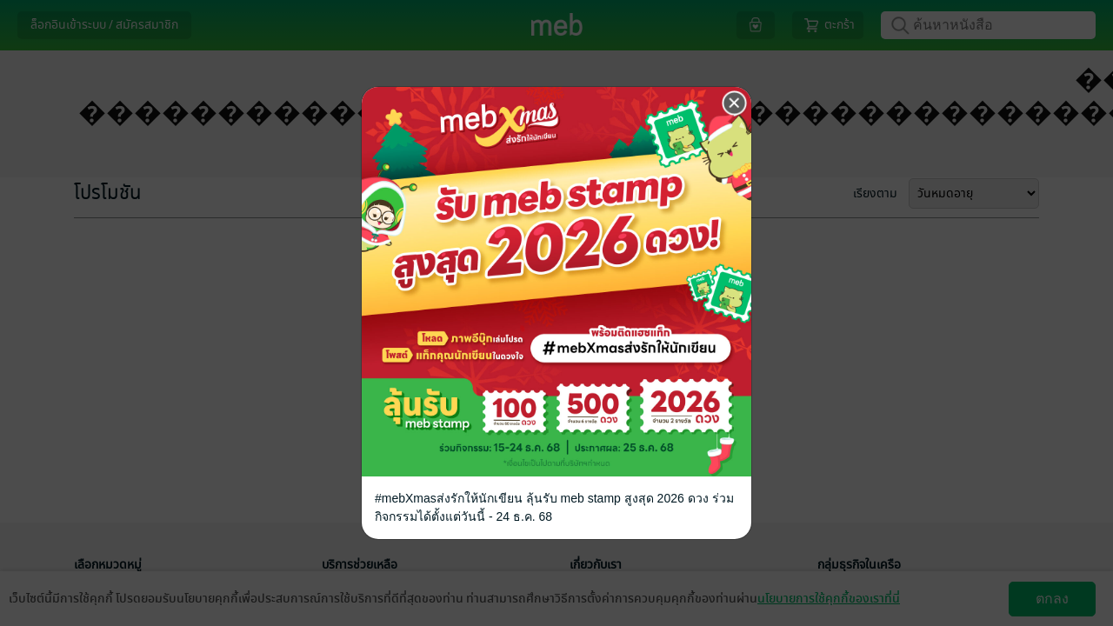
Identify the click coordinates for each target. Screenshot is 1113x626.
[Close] (735, 103)
